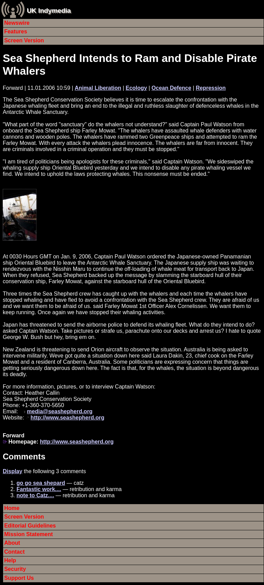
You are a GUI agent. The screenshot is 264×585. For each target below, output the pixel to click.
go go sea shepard (40, 483)
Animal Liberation (98, 88)
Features (15, 31)
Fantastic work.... (38, 489)
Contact (14, 552)
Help (10, 560)
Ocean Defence (171, 88)
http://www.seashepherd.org (67, 418)
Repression (211, 88)
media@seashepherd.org (59, 411)
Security (15, 569)
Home (11, 508)
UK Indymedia (49, 10)
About (12, 543)
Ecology (136, 88)
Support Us (19, 578)
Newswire (17, 23)
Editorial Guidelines (30, 526)
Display (12, 471)
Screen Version (24, 40)
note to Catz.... (35, 495)
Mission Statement (28, 534)
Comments (24, 456)
